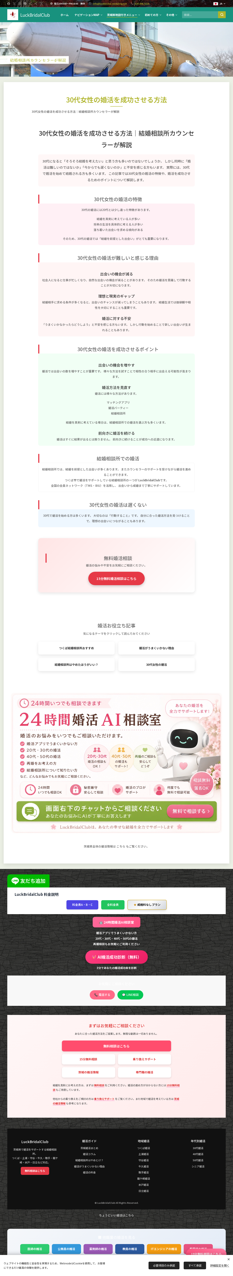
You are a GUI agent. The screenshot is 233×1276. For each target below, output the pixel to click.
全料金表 (113, 905)
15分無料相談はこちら (206, 1254)
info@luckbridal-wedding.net (110, 3)
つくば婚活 (143, 1148)
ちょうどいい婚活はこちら (116, 1215)
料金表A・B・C (82, 905)
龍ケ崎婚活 (143, 1178)
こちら (120, 846)
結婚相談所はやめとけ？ (89, 1160)
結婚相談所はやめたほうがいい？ (76, 664)
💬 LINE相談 (130, 995)
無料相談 (99, 1085)
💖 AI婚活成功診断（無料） (116, 957)
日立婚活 (144, 1191)
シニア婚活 (198, 1166)
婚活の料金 (89, 1172)
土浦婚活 (144, 1154)
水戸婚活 (144, 1184)
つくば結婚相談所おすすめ (76, 648)
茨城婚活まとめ (89, 1148)
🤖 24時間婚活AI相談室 (116, 922)
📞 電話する (102, 995)
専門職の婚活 (144, 1072)
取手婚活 (144, 1172)
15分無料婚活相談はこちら (116, 578)
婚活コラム (89, 1154)
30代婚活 (198, 1148)
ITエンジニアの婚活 (164, 1249)
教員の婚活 (130, 1249)
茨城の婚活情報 (88, 1072)
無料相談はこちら (116, 1046)
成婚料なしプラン (147, 904)
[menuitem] (66, 14)
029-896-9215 (142, 3)
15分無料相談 (88, 1059)
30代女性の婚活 (156, 664)
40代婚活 (198, 1154)
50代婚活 (198, 1160)
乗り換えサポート (144, 1059)
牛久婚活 (144, 1166)
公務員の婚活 (66, 1249)
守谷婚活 (144, 1160)
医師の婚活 (34, 1249)
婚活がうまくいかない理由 (156, 648)
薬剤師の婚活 (98, 1249)
